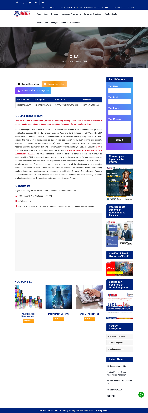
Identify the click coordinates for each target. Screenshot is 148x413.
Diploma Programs (115, 343)
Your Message (114, 119)
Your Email (113, 97)
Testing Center (111, 14)
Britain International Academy (54, 410)
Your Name (113, 86)
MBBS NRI (110, 396)
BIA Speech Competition (116, 366)
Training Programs (115, 349)
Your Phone (113, 108)
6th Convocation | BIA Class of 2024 (119, 382)
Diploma (55, 14)
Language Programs (71, 14)
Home (63, 61)
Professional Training (47, 23)
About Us (64, 23)
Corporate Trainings (92, 14)
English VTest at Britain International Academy (116, 373)
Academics (42, 14)
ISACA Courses (74, 61)
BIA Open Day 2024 (114, 390)
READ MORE (28, 321)
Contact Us (75, 23)
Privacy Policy (102, 410)
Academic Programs (116, 336)
